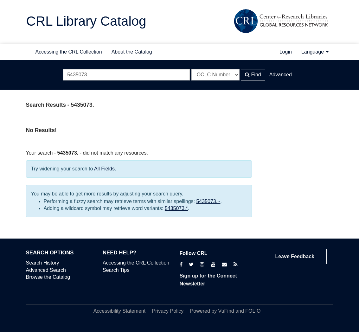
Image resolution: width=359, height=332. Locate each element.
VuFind (226, 311)
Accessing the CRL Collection (68, 51)
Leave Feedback (294, 256)
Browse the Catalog (48, 277)
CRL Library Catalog (86, 21)
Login (285, 51)
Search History (42, 262)
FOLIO (252, 311)
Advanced (280, 74)
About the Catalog (132, 51)
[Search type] (215, 74)
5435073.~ (208, 201)
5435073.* (176, 208)
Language (315, 51)
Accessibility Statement (119, 311)
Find (253, 74)
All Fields (104, 168)
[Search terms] (126, 74)
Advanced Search (46, 270)
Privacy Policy (168, 311)
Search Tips (116, 270)
